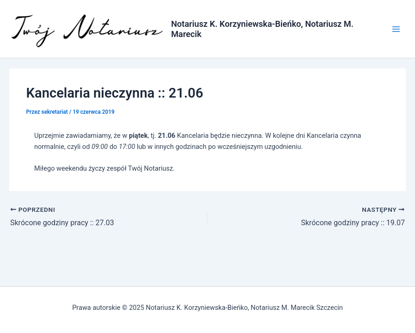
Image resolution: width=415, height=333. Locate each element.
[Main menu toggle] (396, 29)
